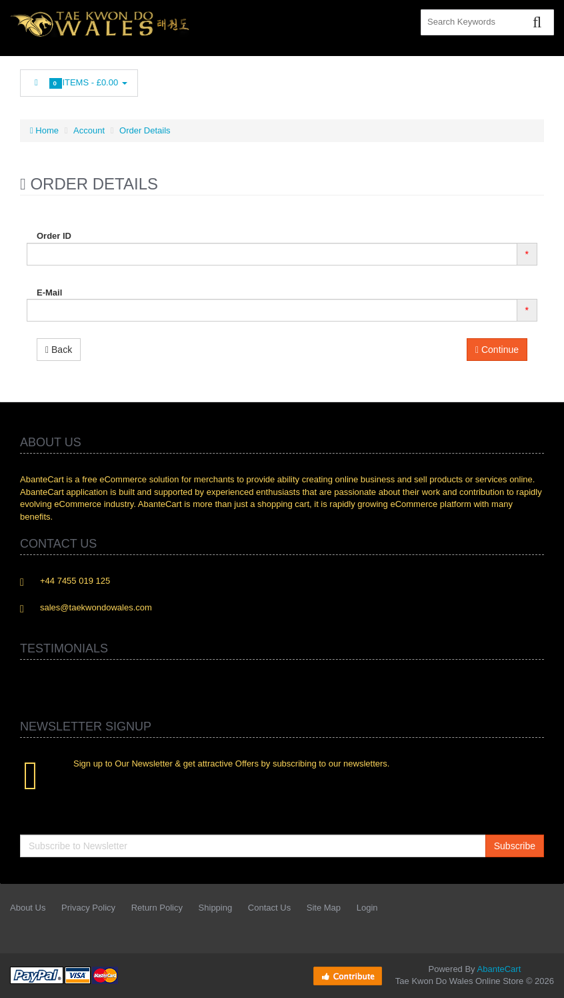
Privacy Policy (88, 908)
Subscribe (514, 846)
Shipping (216, 908)
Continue (497, 349)
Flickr (535, 79)
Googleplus (475, 79)
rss (445, 79)
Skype (505, 79)
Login (367, 908)
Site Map (324, 908)
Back (58, 349)
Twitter (386, 79)
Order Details (145, 130)
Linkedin (416, 79)
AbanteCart (499, 969)
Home (44, 130)
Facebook (356, 79)
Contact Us (269, 908)
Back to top (541, 977)
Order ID (54, 236)
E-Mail (49, 293)
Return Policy (157, 908)
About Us (27, 908)
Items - (79, 83)
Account (89, 130)
